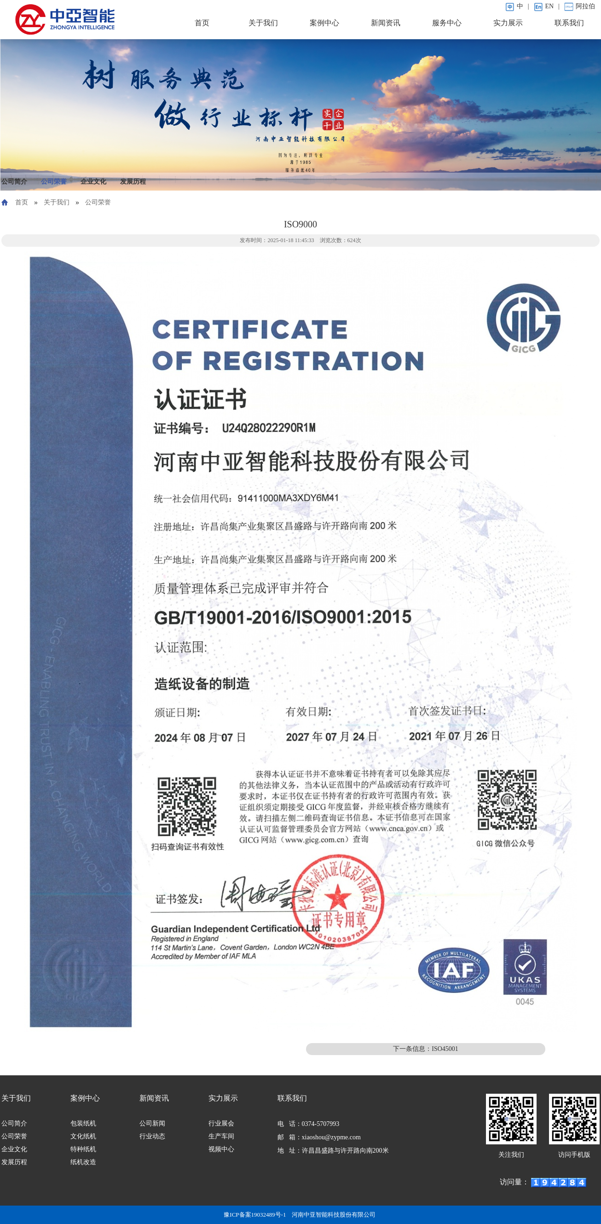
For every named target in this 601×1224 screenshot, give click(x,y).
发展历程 (133, 181)
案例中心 (324, 23)
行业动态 (152, 1136)
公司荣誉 (54, 181)
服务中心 (447, 23)
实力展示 (508, 23)
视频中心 (221, 1149)
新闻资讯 (385, 23)
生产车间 (221, 1136)
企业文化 (93, 181)
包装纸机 (83, 1123)
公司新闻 (152, 1123)
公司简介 (14, 181)
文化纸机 (83, 1136)
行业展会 (221, 1123)
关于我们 (263, 23)
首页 (202, 23)
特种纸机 (83, 1149)
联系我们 (569, 23)
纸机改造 (83, 1162)
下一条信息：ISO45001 (425, 1048)
